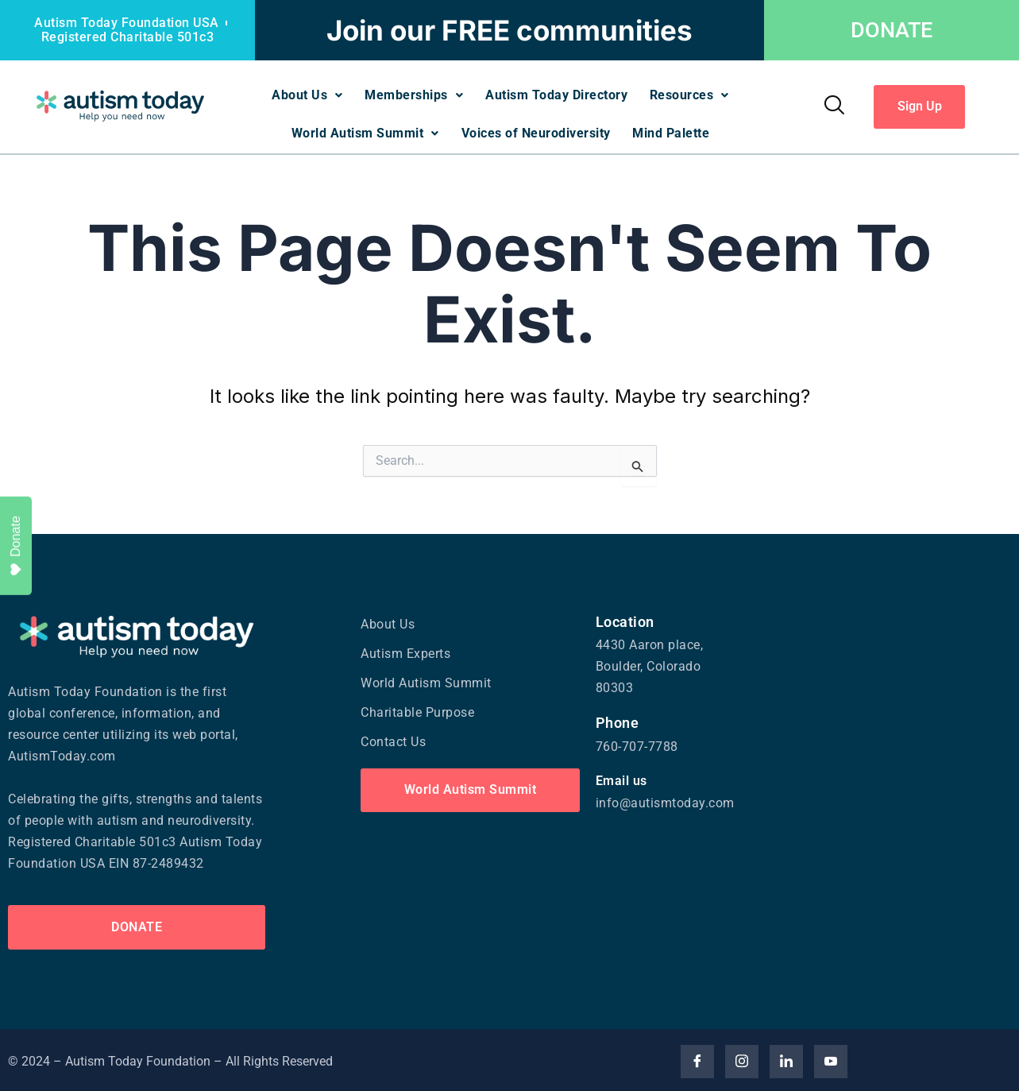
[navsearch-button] (833, 105)
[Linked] (786, 1058)
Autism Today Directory (557, 94)
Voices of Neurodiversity (536, 130)
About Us (305, 94)
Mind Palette (673, 130)
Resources (691, 94)
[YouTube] (830, 1058)
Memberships (413, 94)
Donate (16, 546)
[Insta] (741, 1058)
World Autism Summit (364, 130)
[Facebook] (697, 1058)
